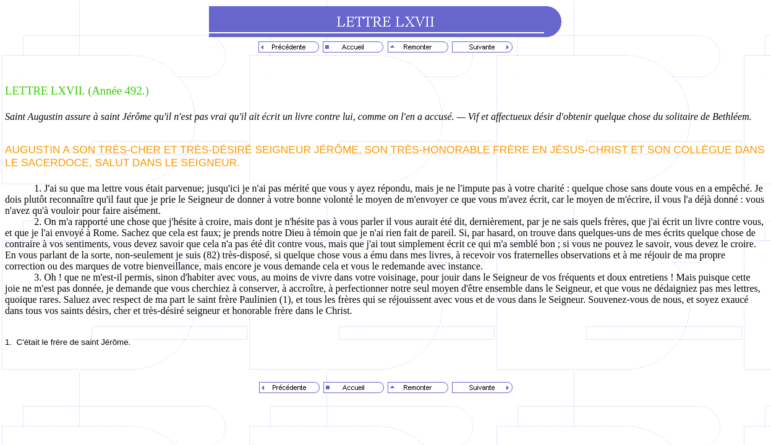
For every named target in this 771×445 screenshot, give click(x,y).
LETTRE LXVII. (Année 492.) (77, 90)
